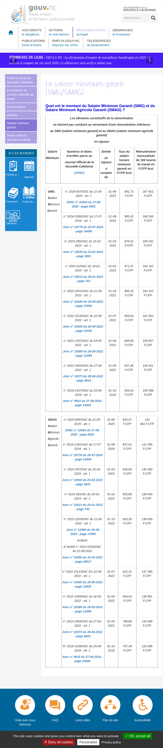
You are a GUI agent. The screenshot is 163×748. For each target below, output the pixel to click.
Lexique (12, 115)
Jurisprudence (16, 107)
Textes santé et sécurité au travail (18, 137)
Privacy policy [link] (111, 742)
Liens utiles (82, 720)
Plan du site (110, 720)
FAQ (55, 720)
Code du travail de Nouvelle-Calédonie (20, 80)
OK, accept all (137, 736)
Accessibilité (142, 720)
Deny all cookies (58, 742)
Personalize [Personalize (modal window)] (88, 742)
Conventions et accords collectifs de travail (20, 95)
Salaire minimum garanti (18, 125)
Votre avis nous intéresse (25, 722)
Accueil (11, 33)
